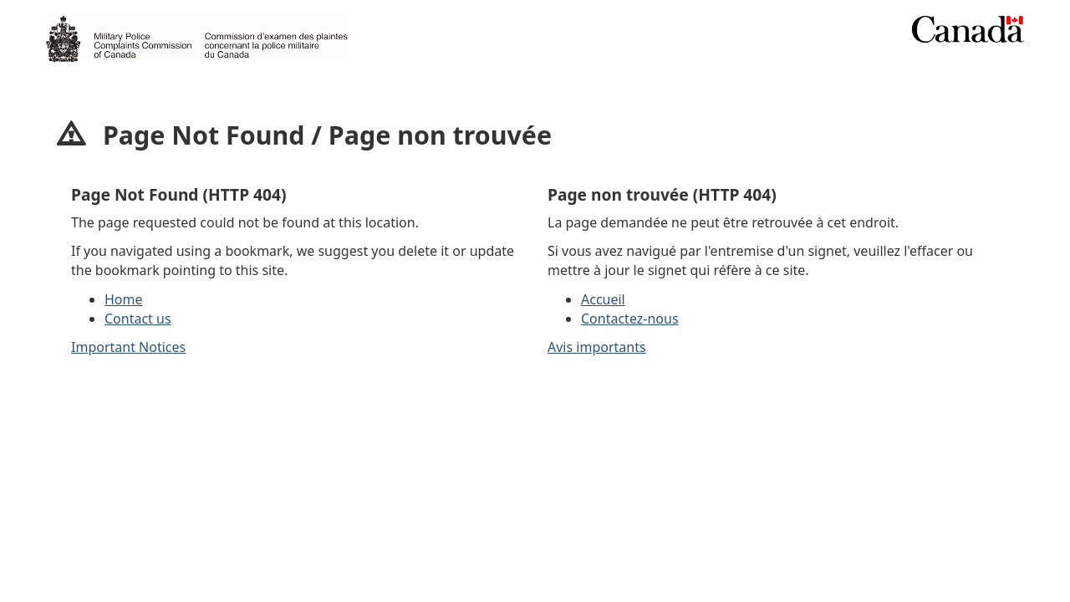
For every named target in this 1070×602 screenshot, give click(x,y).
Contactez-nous (630, 318)
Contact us (137, 318)
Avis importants (597, 347)
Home (123, 299)
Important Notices (128, 347)
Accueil (603, 299)
